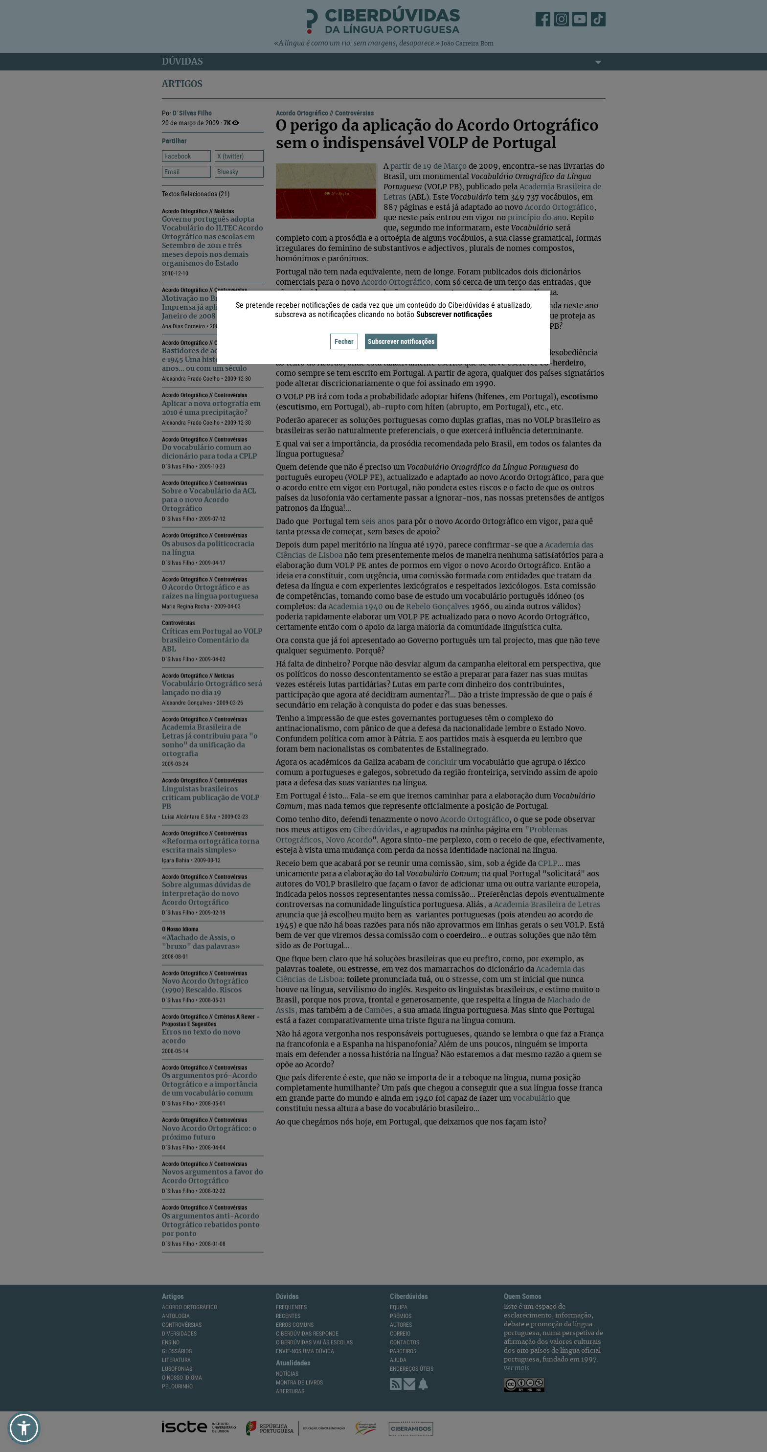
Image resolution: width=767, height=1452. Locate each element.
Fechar (344, 341)
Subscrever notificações (401, 341)
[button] (24, 1428)
